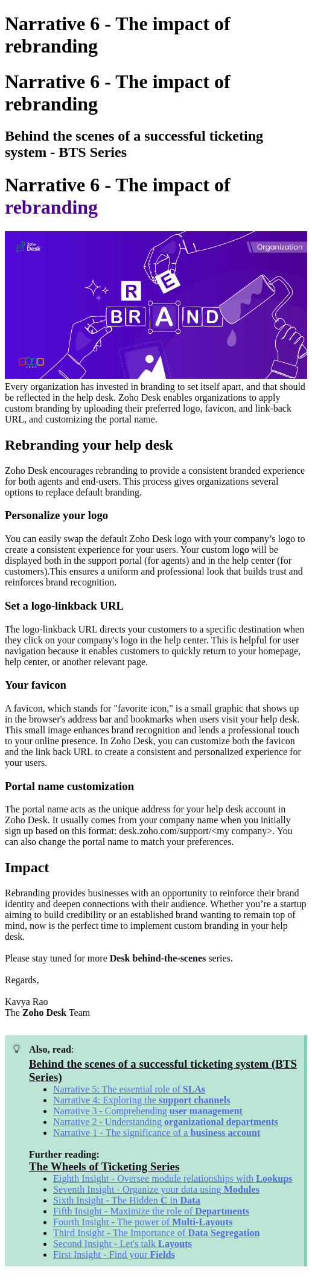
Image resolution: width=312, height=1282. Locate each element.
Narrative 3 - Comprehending (148, 1111)
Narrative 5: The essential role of (129, 1089)
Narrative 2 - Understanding (165, 1122)
